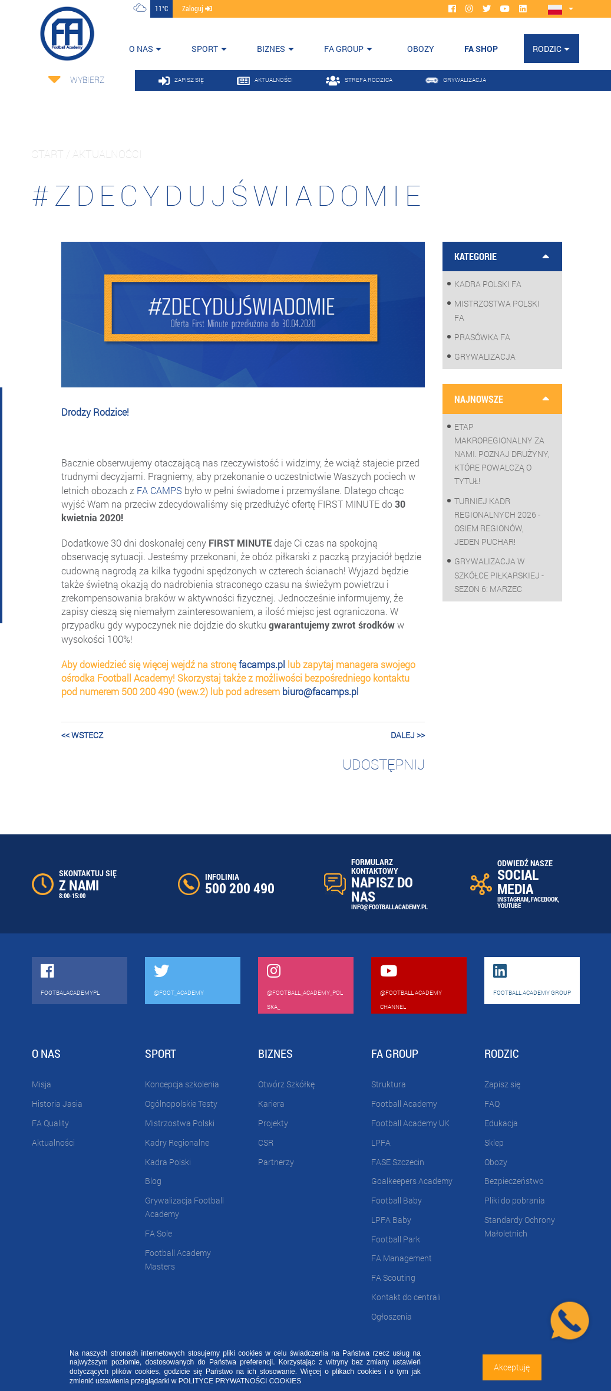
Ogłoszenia (391, 1316)
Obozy (495, 1162)
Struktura (388, 1084)
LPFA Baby (391, 1219)
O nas (141, 48)
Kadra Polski (168, 1162)
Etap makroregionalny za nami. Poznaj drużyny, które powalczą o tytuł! (502, 454)
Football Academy (404, 1103)
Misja (41, 1084)
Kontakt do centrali (406, 1297)
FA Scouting (393, 1277)
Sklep (494, 1142)
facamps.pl (262, 664)
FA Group (344, 48)
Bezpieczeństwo (514, 1180)
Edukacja (501, 1123)
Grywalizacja (485, 356)
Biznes (271, 48)
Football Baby (396, 1200)
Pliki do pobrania (514, 1200)
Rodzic (547, 48)
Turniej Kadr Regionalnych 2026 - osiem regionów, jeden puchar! (497, 521)
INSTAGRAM (513, 899)
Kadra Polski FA (487, 284)
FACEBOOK (544, 899)
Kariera (271, 1103)
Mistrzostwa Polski (179, 1123)
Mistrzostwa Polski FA (497, 310)
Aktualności (53, 1142)
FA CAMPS (159, 490)
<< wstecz (82, 735)
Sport (204, 48)
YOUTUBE (509, 905)
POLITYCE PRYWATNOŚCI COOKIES (240, 1381)
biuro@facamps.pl (320, 691)
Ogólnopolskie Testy (181, 1103)
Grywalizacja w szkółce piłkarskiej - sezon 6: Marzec (499, 574)
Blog (153, 1180)
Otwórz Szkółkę (286, 1084)
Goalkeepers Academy (412, 1180)
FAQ (492, 1103)
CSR (265, 1142)
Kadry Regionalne (177, 1142)
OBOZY (420, 48)
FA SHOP (481, 48)
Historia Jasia (57, 1103)
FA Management (401, 1258)
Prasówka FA (482, 337)
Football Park (395, 1239)
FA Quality (50, 1123)
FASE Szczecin (397, 1162)
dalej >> (408, 735)
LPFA (381, 1142)
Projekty (273, 1123)
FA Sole (158, 1233)
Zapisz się (502, 1084)
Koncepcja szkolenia (182, 1084)
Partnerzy (276, 1162)
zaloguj (197, 8)
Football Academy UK (410, 1123)
